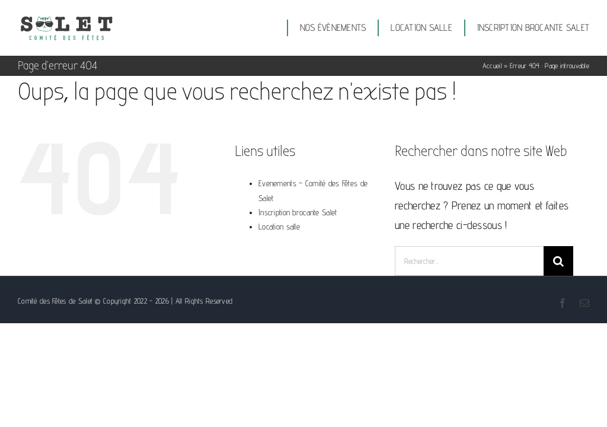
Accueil (492, 65)
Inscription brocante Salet (297, 212)
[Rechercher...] (469, 261)
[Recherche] (558, 261)
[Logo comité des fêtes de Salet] (67, 19)
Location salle (279, 226)
